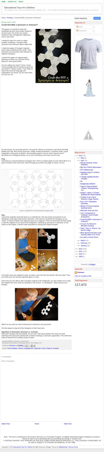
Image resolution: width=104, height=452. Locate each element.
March (83, 240)
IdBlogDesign (63, 447)
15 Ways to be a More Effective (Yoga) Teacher (89, 198)
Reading (10, 17)
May (82, 158)
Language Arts (28, 348)
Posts (79, 27)
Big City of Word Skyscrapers (90, 167)
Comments (81, 31)
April (82, 160)
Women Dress (73, 447)
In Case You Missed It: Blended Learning (88, 225)
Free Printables (12, 348)
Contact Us (12, 1)
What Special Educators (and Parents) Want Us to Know (90, 234)
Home (3, 1)
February (84, 243)
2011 (81, 251)
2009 (81, 256)
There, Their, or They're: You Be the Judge (90, 229)
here (52, 210)
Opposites (37, 348)
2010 (81, 254)
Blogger (92, 264)
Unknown (12, 345)
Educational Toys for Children (19, 7)
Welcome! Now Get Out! (89, 210)
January (84, 246)
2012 (81, 249)
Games (20, 348)
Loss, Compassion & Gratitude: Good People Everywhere (89, 215)
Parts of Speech (47, 348)
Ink (81, 181)
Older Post (68, 424)
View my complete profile (83, 276)
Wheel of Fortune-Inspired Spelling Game (89, 207)
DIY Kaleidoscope (86, 170)
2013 (81, 156)
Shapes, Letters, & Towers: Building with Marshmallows (90, 194)
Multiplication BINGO (87, 184)
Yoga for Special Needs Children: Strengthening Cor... (89, 188)
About (21, 1)
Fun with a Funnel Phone (89, 237)
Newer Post (5, 424)
